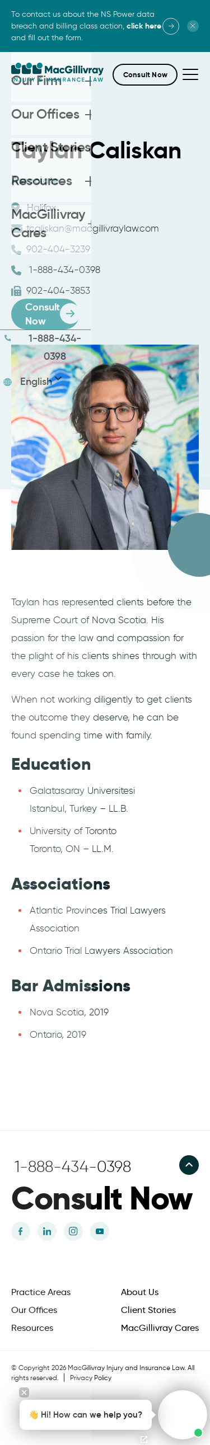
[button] (145, 75)
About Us (139, 1292)
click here (144, 26)
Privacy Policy (90, 1377)
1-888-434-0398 (55, 270)
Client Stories (148, 1310)
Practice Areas (41, 1292)
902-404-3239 (50, 249)
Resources (32, 1328)
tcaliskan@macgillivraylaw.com (85, 228)
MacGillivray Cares (160, 1328)
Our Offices (34, 1310)
